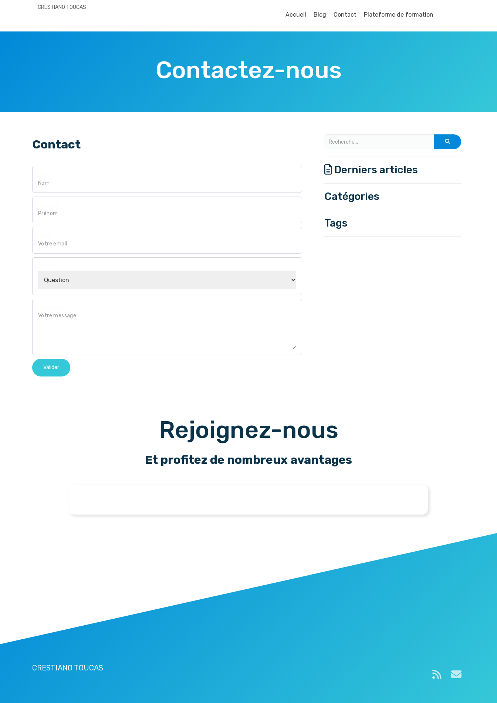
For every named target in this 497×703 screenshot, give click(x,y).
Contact (345, 14)
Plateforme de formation (398, 14)
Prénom (49, 206)
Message (50, 308)
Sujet (46, 267)
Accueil (295, 14)
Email (45, 236)
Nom (43, 175)
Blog (320, 14)
